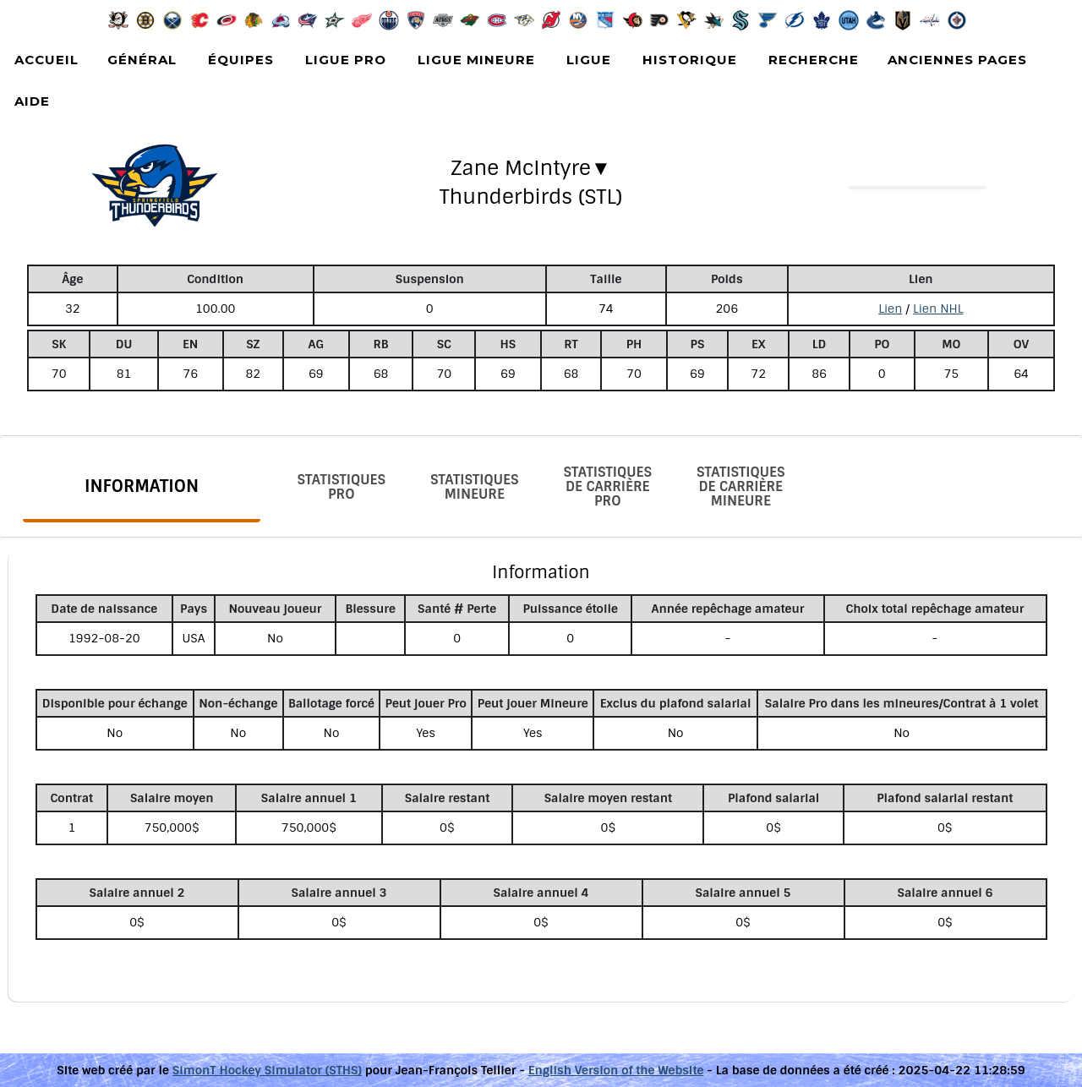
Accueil (46, 60)
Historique (689, 60)
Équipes (241, 60)
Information (142, 486)
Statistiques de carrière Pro (607, 486)
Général (142, 60)
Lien (890, 308)
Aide (32, 101)
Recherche (813, 60)
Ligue (588, 60)
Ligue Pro (345, 60)
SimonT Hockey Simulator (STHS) (267, 1070)
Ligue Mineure (476, 60)
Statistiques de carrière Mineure (741, 486)
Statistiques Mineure (474, 487)
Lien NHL (938, 308)
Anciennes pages (957, 60)
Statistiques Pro (341, 487)
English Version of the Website (616, 1070)
